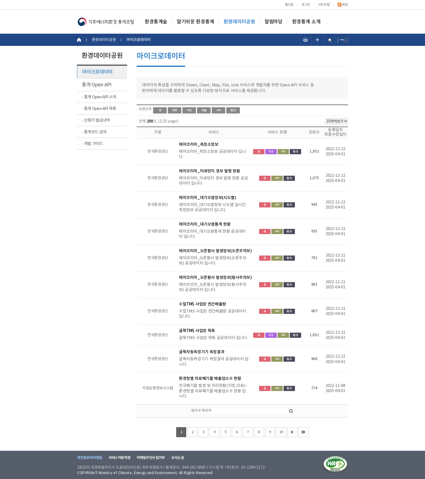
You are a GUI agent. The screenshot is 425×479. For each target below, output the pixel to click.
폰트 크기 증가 (317, 40)
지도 (189, 110)
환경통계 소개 (306, 22)
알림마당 (273, 22)
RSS (345, 5)
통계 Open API (96, 85)
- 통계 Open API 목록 (99, 108)
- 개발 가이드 (92, 143)
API (218, 110)
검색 (330, 40)
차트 (174, 110)
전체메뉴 (345, 40)
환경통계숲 (156, 22)
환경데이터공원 (239, 22)
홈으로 (289, 5)
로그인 (305, 5)
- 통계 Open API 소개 (99, 97)
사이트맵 (323, 5)
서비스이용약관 (119, 458)
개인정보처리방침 (89, 458)
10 (281, 432)
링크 (233, 110)
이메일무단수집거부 (151, 458)
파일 (204, 110)
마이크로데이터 (97, 72)
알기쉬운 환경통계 (195, 22)
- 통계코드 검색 (94, 132)
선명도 (305, 40)
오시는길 (177, 458)
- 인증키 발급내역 (96, 120)
